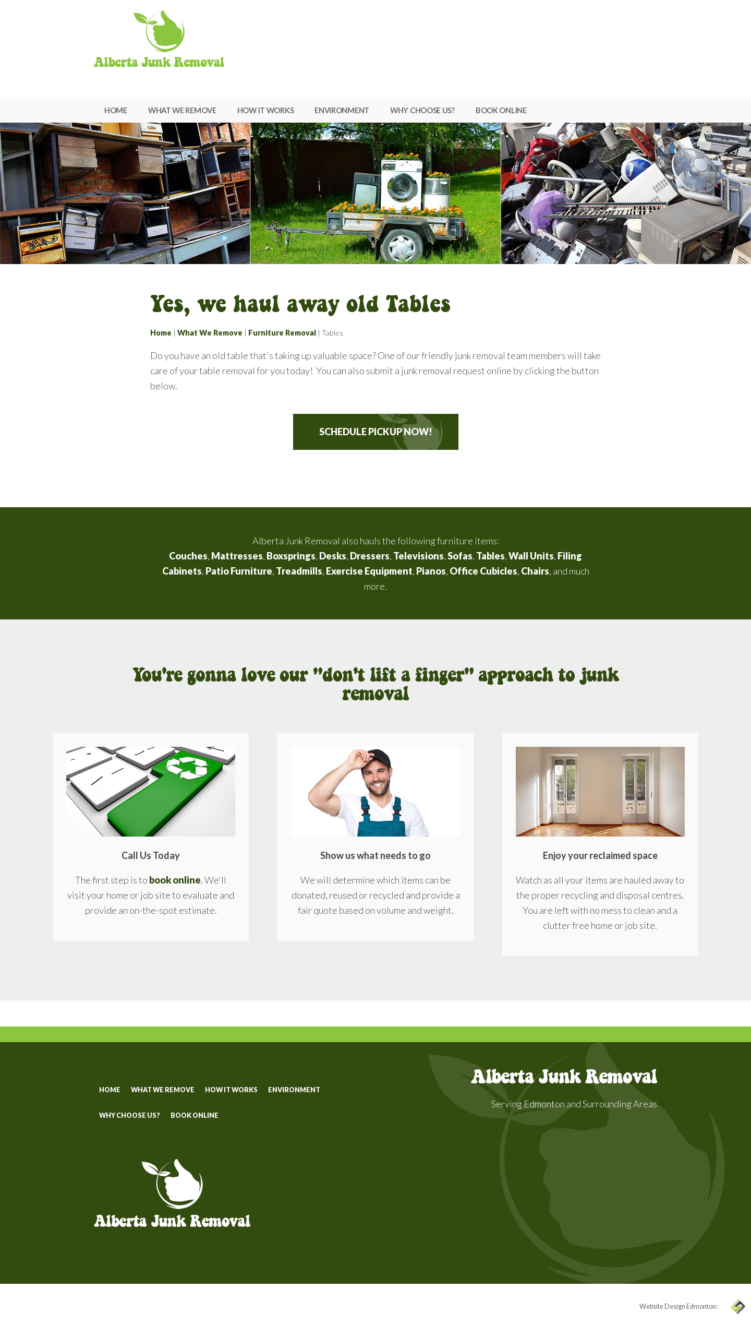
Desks (332, 556)
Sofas (460, 556)
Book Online (501, 110)
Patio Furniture (238, 571)
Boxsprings (291, 556)
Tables (490, 556)
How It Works (265, 110)
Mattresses (237, 556)
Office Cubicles (483, 571)
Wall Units (531, 556)
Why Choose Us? (422, 110)
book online (175, 880)
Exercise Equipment (369, 571)
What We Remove (182, 110)
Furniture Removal (282, 332)
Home (115, 110)
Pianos (431, 571)
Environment (341, 110)
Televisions (418, 556)
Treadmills (299, 571)
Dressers (370, 556)
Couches (188, 556)
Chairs (535, 571)
